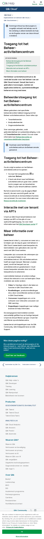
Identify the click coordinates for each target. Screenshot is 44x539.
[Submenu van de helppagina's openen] (3, 9)
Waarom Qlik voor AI (13, 456)
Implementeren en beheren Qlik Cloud (16, 18)
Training (8, 386)
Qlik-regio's (9, 469)
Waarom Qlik (10, 444)
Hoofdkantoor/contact (13, 504)
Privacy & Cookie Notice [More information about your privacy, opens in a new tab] (15, 527)
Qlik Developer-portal (27, 224)
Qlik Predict (9, 431)
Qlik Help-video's (12, 380)
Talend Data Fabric (12, 416)
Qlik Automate (10, 434)
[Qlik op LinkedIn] (35, 510)
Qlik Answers (10, 428)
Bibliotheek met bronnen (14, 396)
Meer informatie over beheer (16, 71)
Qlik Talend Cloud (12, 413)
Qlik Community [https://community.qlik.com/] (20, 510)
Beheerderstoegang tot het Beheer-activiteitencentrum (19, 62)
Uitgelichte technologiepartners (17, 463)
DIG (6, 488)
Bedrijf (7, 479)
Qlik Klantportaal (11, 392)
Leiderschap (10, 482)
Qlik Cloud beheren (10, 20)
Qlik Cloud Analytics (12, 424)
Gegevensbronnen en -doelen (17, 466)
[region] (22, 525)
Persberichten (10, 500)
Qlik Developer (11, 383)
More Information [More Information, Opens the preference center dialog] (22, 536)
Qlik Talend (9, 409)
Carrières (8, 497)
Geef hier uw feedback (15, 355)
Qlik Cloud (12, 9)
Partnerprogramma (12, 494)
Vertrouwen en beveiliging (15, 447)
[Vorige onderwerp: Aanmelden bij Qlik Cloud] (12, 364)
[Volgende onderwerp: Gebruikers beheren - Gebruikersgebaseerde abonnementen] (32, 364)
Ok (22, 532)
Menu (41, 4)
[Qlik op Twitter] (31, 510)
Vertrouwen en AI (12, 453)
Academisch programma (14, 491)
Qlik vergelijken (11, 459)
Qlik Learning (10, 389)
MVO (7, 485)
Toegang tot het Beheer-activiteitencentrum (21, 65)
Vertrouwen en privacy (14, 450)
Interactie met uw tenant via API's (17, 68)
